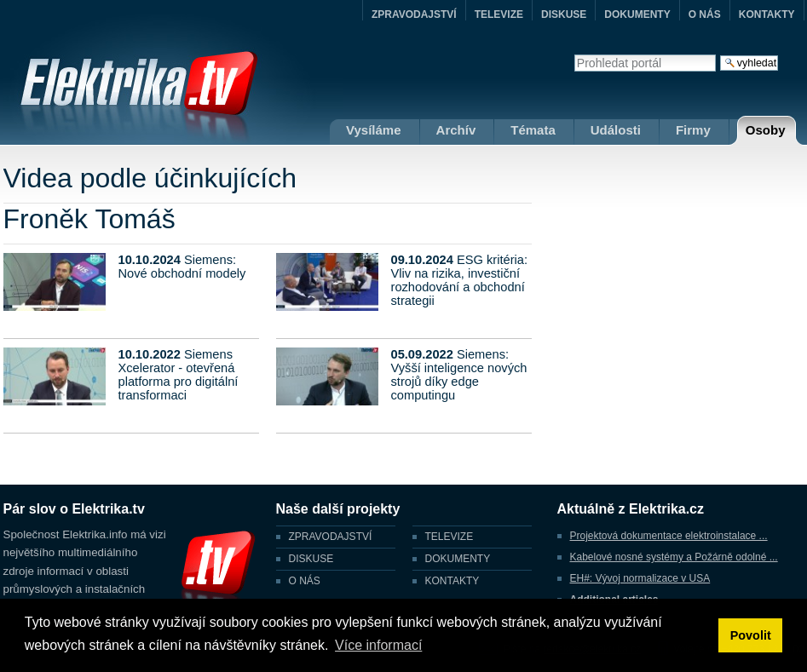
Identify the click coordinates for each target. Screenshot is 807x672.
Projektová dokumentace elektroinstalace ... (669, 536)
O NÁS (705, 14)
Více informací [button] (378, 645)
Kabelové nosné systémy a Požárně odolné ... (674, 557)
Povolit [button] (750, 635)
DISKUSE (563, 14)
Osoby (766, 130)
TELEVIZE (499, 14)
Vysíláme (373, 130)
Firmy (693, 130)
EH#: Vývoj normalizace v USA (640, 578)
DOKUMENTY (637, 14)
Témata (533, 130)
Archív (456, 130)
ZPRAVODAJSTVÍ (414, 14)
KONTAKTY (767, 14)
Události (616, 130)
